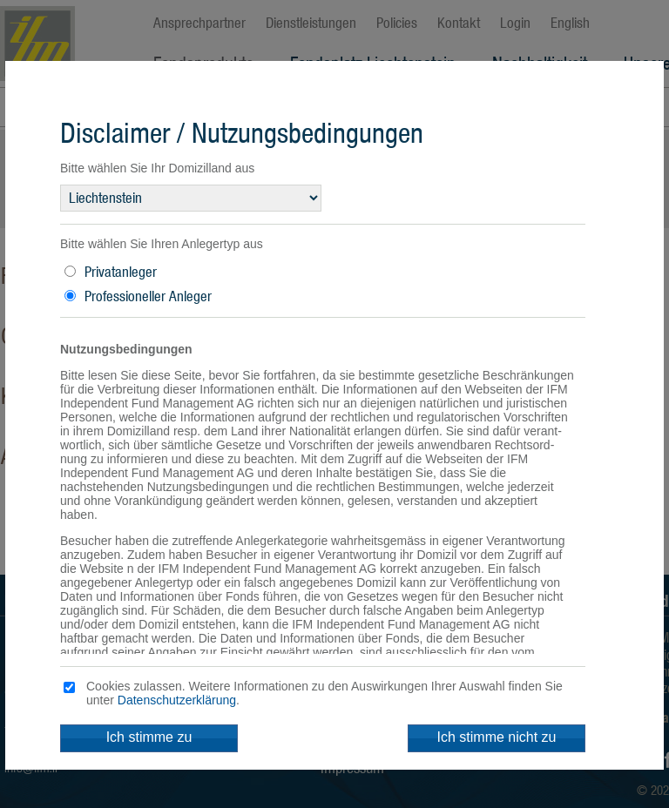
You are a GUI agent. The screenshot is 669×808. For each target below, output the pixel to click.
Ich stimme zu (149, 737)
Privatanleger (120, 271)
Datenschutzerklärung (177, 700)
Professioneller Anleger (148, 296)
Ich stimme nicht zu (497, 737)
